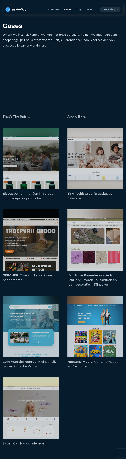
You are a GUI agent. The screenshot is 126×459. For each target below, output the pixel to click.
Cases (67, 9)
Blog (78, 9)
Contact (90, 9)
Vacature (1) (53, 9)
